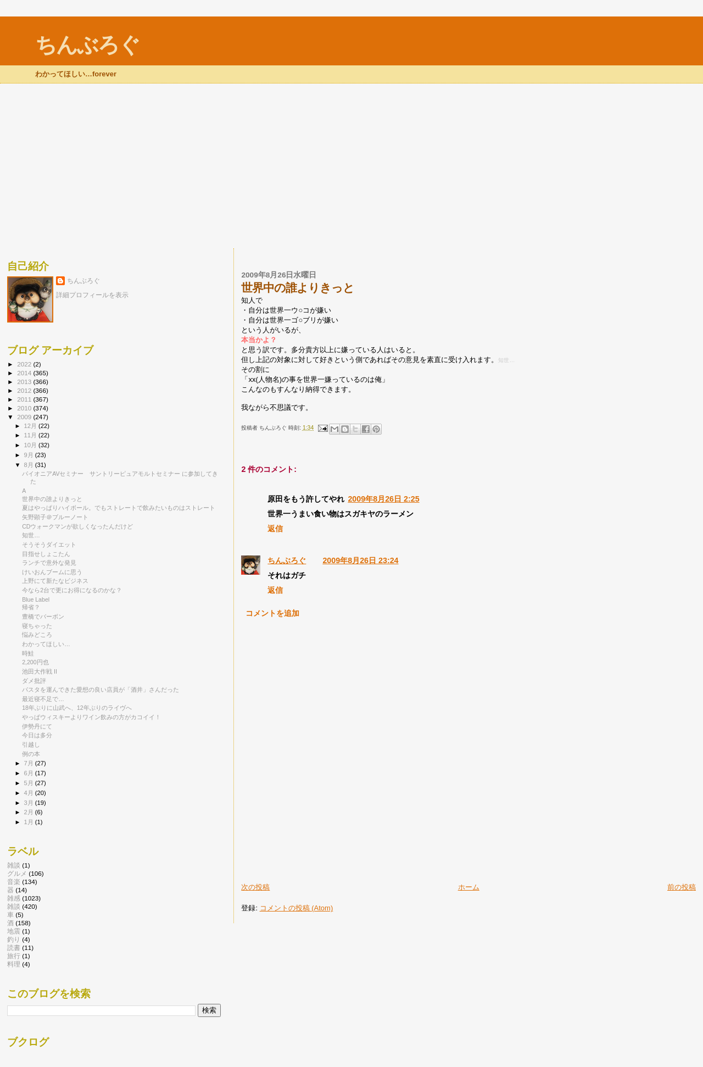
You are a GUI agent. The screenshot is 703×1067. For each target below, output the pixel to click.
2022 (25, 364)
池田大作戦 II (39, 671)
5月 (29, 783)
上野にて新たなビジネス (55, 580)
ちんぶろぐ (87, 45)
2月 (29, 812)
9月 (29, 455)
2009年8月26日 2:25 (383, 498)
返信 (275, 528)
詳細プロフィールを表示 (92, 295)
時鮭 (28, 653)
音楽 (13, 881)
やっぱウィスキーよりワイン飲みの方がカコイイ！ (91, 717)
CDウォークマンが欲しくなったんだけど (77, 526)
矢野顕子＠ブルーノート (55, 517)
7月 (29, 763)
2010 (25, 408)
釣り (13, 939)
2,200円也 (35, 662)
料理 (13, 964)
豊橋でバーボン (43, 616)
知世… (31, 535)
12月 (31, 426)
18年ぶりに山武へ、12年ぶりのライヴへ (77, 707)
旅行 (13, 955)
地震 (13, 931)
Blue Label (35, 599)
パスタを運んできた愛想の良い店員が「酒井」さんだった (100, 689)
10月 (31, 445)
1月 (29, 822)
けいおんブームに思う (52, 572)
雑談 (13, 906)
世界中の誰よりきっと (52, 499)
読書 (13, 947)
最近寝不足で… (43, 699)
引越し (31, 744)
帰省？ (31, 607)
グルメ (17, 873)
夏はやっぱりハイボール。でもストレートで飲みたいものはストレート (118, 507)
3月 (29, 802)
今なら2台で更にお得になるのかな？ (72, 590)
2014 (25, 372)
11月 (31, 435)
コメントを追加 (272, 613)
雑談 (13, 865)
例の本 (31, 754)
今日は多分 (37, 735)
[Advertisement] (351, 166)
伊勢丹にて (37, 726)
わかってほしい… (46, 644)
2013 (25, 381)
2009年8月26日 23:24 (360, 560)
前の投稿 (681, 887)
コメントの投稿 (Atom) (296, 908)
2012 (25, 390)
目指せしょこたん (46, 554)
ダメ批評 (34, 680)
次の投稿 (255, 887)
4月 (29, 793)
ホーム (468, 887)
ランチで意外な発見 (49, 562)
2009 (25, 416)
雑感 (13, 898)
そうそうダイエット (49, 544)
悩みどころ (37, 634)
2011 (25, 399)
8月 (29, 465)
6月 (29, 773)
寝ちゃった (37, 626)
